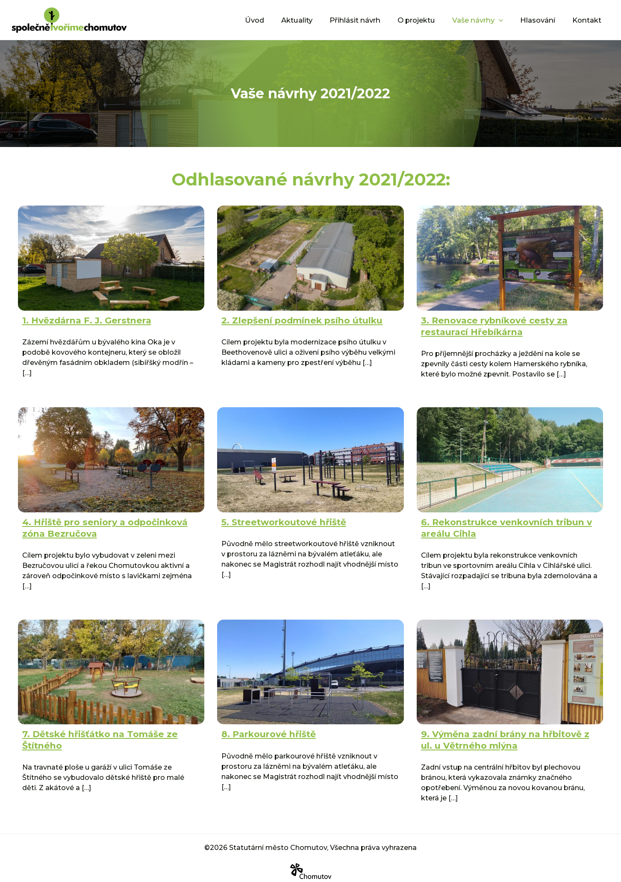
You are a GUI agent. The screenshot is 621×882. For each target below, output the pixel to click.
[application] (508, 20)
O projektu (431, 19)
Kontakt (588, 19)
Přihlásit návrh (374, 19)
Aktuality (320, 19)
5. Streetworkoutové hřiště (279, 519)
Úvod (281, 19)
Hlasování (544, 19)
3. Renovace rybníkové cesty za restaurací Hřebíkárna (488, 325)
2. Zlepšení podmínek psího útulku (293, 319)
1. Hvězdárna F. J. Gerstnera (81, 319)
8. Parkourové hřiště (264, 730)
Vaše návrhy (488, 20)
